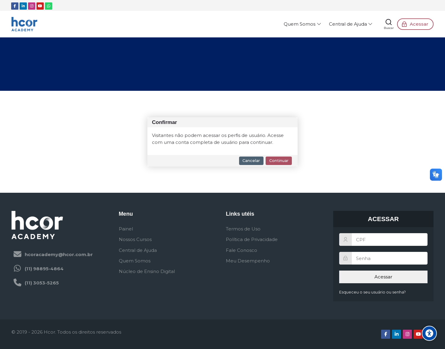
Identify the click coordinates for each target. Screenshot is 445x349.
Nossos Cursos (135, 239)
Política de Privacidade (252, 239)
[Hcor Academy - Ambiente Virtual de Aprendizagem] (24, 24)
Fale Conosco (241, 250)
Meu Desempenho (248, 261)
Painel (126, 229)
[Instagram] (31, 6)
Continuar (279, 160)
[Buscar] (389, 24)
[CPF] (383, 239)
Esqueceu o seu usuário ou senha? (372, 292)
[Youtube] (40, 6)
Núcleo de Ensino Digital (147, 271)
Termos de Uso (243, 229)
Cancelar (251, 160)
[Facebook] (14, 6)
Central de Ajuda (138, 250)
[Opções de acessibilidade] (429, 333)
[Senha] (383, 258)
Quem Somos (134, 261)
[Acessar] (415, 24)
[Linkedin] (23, 6)
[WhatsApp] (48, 6)
